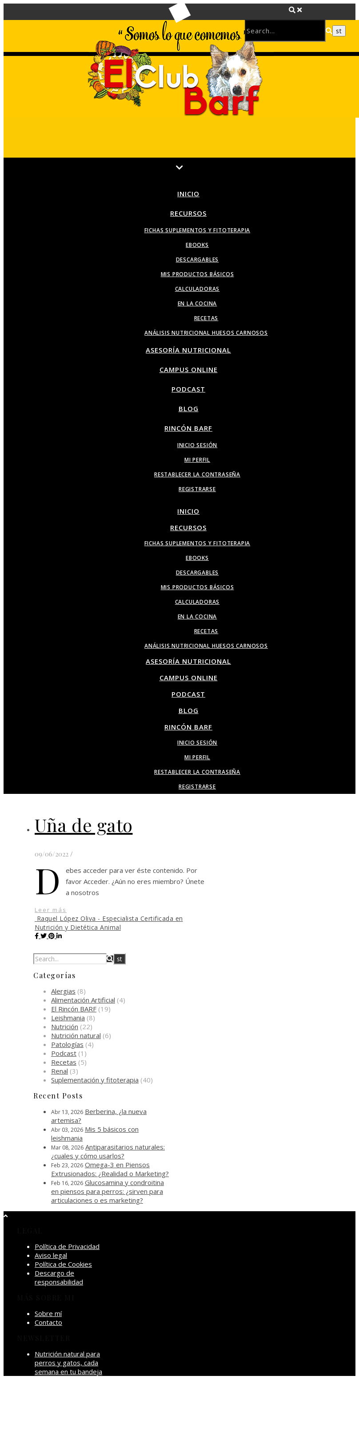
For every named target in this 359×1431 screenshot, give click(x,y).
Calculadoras (197, 289)
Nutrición (64, 1026)
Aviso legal (51, 1255)
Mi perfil (197, 460)
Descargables (197, 259)
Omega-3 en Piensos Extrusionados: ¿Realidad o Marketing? (110, 1169)
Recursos (188, 213)
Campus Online (189, 369)
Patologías (67, 1044)
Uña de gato (84, 824)
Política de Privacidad (67, 1246)
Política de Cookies (63, 1264)
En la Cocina (197, 303)
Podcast (188, 389)
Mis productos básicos (197, 274)
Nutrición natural (76, 1035)
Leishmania (68, 1017)
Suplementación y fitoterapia (95, 1079)
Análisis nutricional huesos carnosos (206, 333)
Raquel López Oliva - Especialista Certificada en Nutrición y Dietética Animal (109, 923)
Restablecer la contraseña (197, 474)
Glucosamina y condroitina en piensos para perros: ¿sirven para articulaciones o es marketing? (107, 1191)
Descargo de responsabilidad (59, 1277)
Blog (189, 408)
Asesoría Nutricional (188, 349)
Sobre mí (48, 1313)
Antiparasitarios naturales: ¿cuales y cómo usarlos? (108, 1151)
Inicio (188, 193)
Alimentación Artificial (83, 999)
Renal (59, 1070)
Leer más (51, 910)
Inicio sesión (197, 445)
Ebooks (197, 245)
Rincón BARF (188, 428)
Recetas (206, 318)
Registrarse (197, 489)
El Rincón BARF (73, 1008)
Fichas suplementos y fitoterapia (197, 230)
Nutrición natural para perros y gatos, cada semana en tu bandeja (68, 1362)
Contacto (48, 1322)
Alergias (63, 991)
